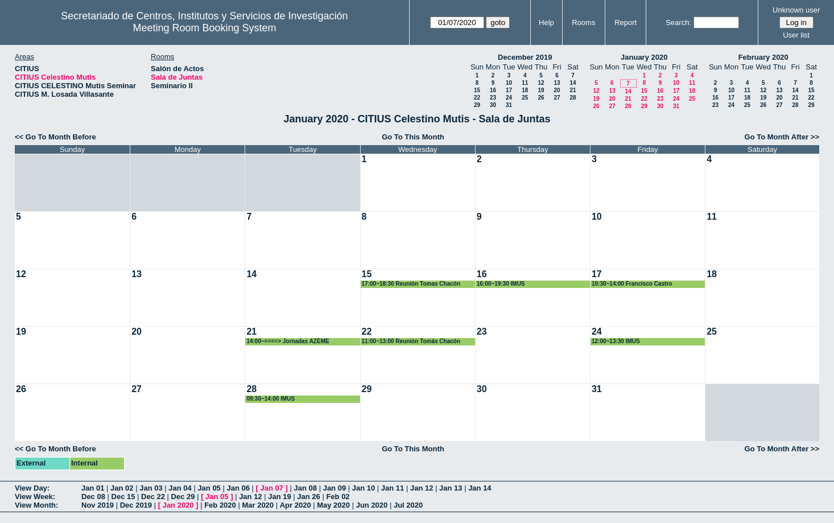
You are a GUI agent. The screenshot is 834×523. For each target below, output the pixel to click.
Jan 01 (92, 488)
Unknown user (796, 10)
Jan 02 (121, 488)
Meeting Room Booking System (204, 28)
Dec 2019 (136, 505)
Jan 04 (179, 488)
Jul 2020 (408, 505)
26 (541, 97)
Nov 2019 (97, 505)
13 (557, 83)
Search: (678, 22)
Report (625, 22)
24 (509, 97)
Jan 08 (305, 488)
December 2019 (525, 57)
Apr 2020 (295, 505)
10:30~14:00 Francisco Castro (632, 284)
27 (557, 97)
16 (493, 90)
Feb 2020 (220, 505)
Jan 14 (479, 488)
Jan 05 (208, 488)
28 (572, 97)
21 (572, 90)
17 (509, 90)
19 (541, 90)
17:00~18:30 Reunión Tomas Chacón (411, 284)
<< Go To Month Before (55, 137)
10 (509, 83)
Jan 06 (237, 488)
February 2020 (763, 57)
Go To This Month (413, 137)
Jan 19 (279, 496)
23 (493, 97)
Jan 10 (363, 488)
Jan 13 (450, 488)
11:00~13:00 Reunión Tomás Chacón (411, 341)
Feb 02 (337, 496)
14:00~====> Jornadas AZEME (287, 341)
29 (477, 105)
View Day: (32, 488)
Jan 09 (334, 488)
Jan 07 (272, 488)
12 (541, 83)
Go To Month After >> (782, 137)
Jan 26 (308, 496)
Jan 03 (150, 488)
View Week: (35, 496)
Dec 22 (153, 496)
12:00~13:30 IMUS (616, 341)
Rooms (583, 22)
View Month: (36, 505)
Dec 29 (183, 496)
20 (557, 90)
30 (493, 105)
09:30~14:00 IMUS (270, 399)
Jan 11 (392, 488)
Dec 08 (93, 496)
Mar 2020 (258, 505)
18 (525, 90)
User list (796, 35)
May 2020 (333, 505)
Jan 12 (421, 488)
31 (509, 105)
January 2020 (644, 57)
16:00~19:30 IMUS (501, 284)
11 (525, 83)
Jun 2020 (372, 505)
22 (477, 97)
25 (525, 97)
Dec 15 (123, 496)
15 (477, 90)
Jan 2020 (178, 505)
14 (572, 83)
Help (546, 22)
